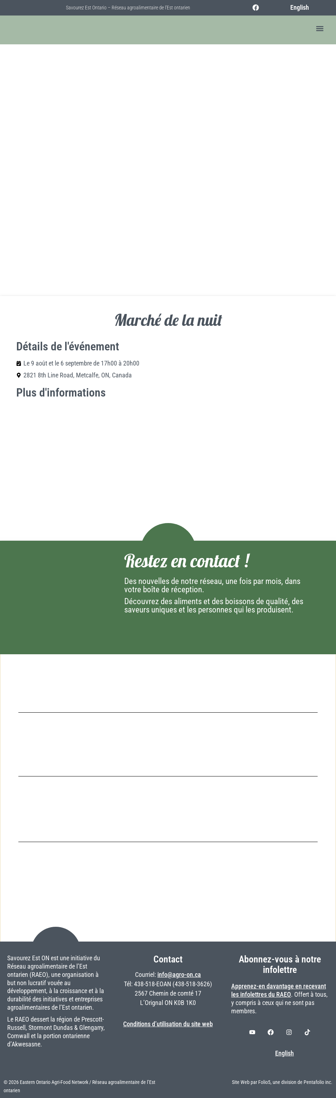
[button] (320, 29)
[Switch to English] (295, 7)
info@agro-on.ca (179, 974)
